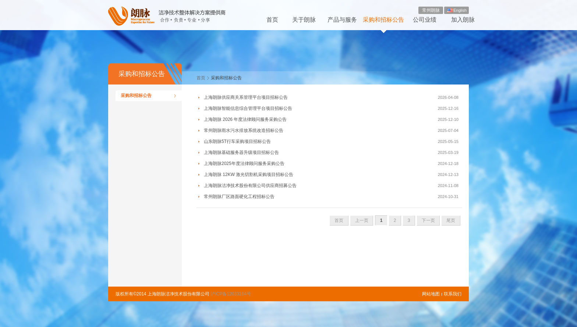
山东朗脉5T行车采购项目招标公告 (237, 141)
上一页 (361, 220)
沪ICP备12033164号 (230, 294)
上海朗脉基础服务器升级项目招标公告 (241, 152)
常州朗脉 (431, 10)
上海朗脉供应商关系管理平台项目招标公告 (246, 97)
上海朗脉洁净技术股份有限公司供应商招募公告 (250, 185)
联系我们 (452, 294)
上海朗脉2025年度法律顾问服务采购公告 (244, 163)
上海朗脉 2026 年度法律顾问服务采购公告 (245, 119)
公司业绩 (424, 20)
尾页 (450, 220)
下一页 (428, 220)
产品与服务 (342, 20)
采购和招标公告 (383, 20)
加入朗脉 (463, 20)
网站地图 (431, 294)
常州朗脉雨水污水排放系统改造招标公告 (243, 130)
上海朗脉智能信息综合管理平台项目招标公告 (248, 108)
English (460, 10)
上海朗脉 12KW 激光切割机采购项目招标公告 (248, 174)
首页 (272, 20)
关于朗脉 (304, 20)
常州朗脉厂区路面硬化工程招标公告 (239, 196)
